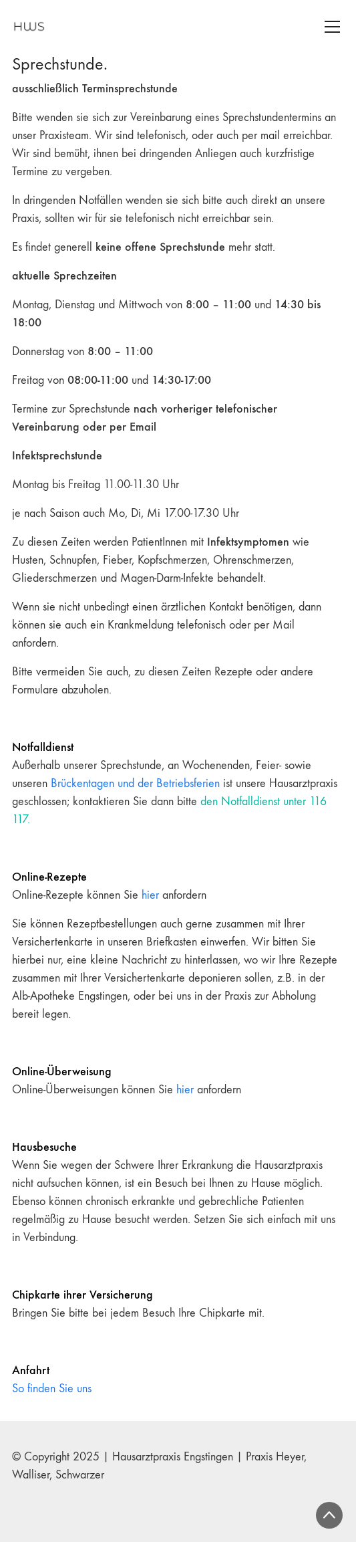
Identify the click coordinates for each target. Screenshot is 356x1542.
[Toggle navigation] (332, 27)
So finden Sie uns (52, 1389)
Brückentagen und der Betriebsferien (135, 783)
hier (150, 895)
